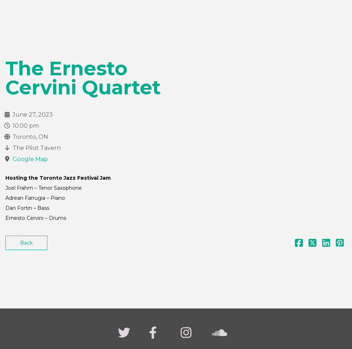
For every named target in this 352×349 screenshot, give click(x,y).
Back (26, 243)
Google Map (30, 159)
